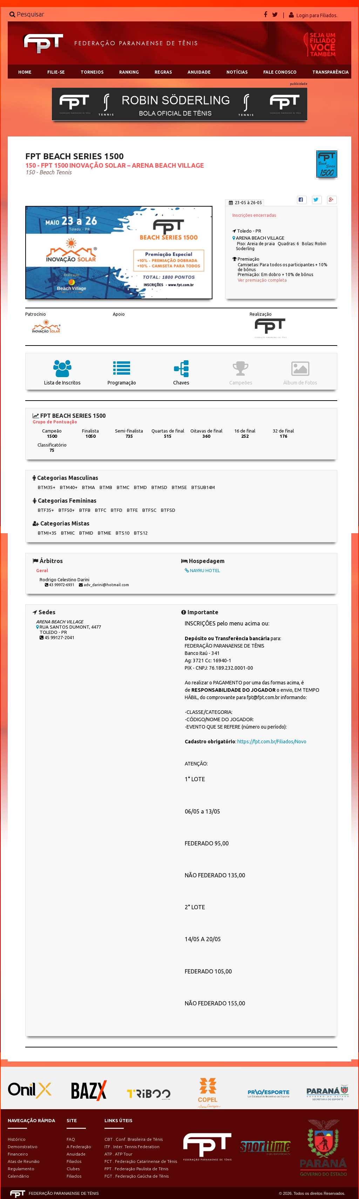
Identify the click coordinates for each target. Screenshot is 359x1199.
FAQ (71, 1139)
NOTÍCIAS (237, 72)
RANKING (129, 72)
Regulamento (21, 1168)
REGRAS (163, 72)
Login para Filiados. (317, 15)
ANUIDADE (199, 72)
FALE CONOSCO (280, 72)
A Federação (79, 1146)
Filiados (74, 1161)
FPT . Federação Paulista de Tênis (136, 1168)
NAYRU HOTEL (202, 570)
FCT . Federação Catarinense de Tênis (140, 1161)
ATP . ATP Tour (118, 1154)
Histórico (17, 1139)
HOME (25, 72)
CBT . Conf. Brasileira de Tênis (133, 1139)
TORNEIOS (92, 72)
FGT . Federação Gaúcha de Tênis (136, 1176)
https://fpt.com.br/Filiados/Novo (271, 741)
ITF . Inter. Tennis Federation (132, 1146)
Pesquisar (26, 14)
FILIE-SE (56, 72)
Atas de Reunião (24, 1161)
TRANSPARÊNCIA (330, 72)
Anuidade (76, 1154)
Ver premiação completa (262, 280)
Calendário (18, 1176)
